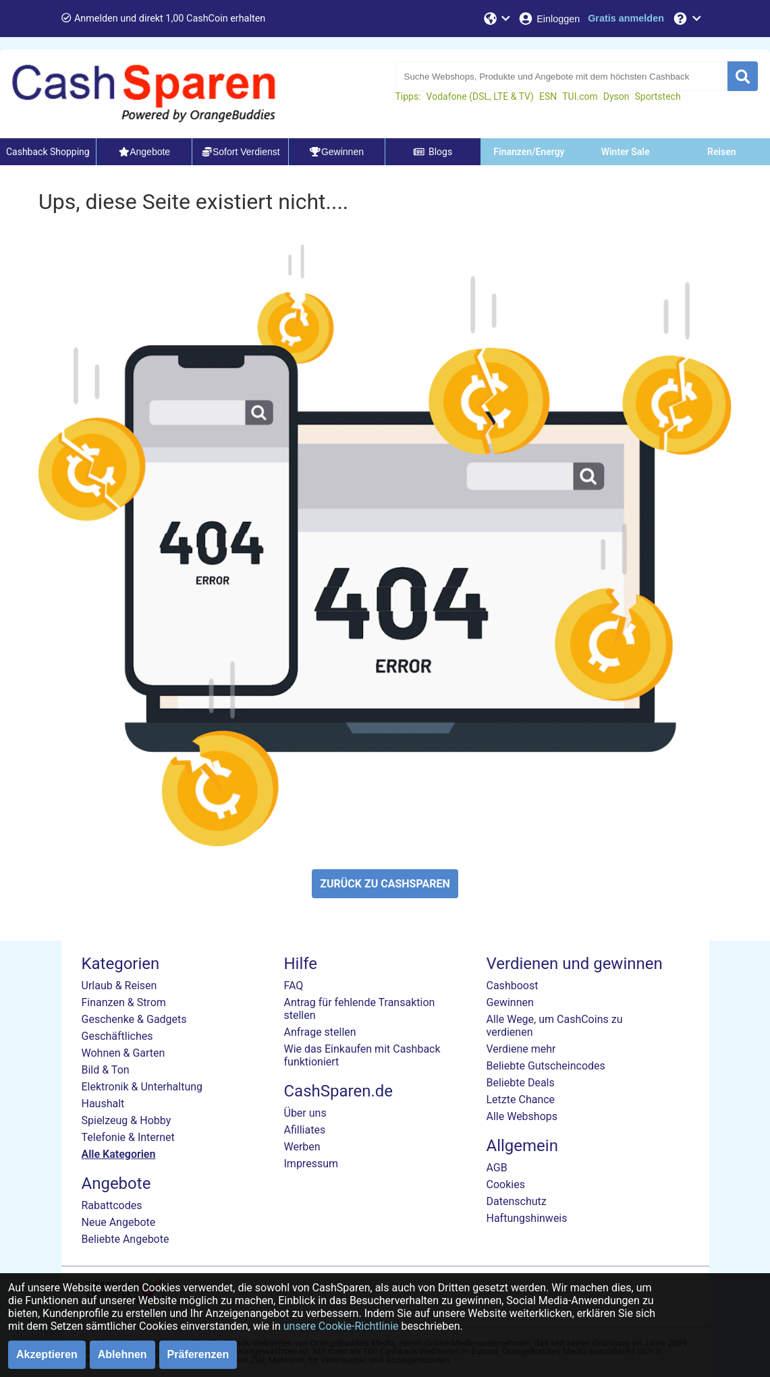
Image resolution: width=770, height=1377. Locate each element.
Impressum (311, 1163)
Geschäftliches (117, 1036)
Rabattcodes (112, 1205)
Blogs (432, 151)
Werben (302, 1146)
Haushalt (103, 1103)
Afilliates (305, 1129)
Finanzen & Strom (124, 1002)
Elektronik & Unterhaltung (142, 1086)
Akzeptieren (47, 1354)
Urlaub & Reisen (119, 985)
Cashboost (513, 985)
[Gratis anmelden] (626, 18)
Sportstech (658, 96)
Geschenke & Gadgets (134, 1019)
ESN (548, 96)
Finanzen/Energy (528, 151)
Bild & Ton (106, 1069)
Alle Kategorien (119, 1154)
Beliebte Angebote (125, 1239)
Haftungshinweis (527, 1218)
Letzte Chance (521, 1099)
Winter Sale (625, 151)
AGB (497, 1167)
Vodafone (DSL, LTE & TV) (480, 96)
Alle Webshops (522, 1116)
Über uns (305, 1113)
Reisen (721, 151)
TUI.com (580, 96)
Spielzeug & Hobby (126, 1120)
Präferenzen (198, 1354)
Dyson (616, 96)
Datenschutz (517, 1201)
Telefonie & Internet (128, 1137)
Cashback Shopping (48, 151)
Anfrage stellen (320, 1032)
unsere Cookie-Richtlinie (341, 1326)
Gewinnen (510, 1002)
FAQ (294, 985)
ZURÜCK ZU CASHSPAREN (384, 883)
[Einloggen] (549, 18)
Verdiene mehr (521, 1049)
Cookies (506, 1184)
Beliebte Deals (521, 1082)
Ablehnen (122, 1354)
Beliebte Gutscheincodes (546, 1065)
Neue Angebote (119, 1222)
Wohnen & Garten (123, 1053)
